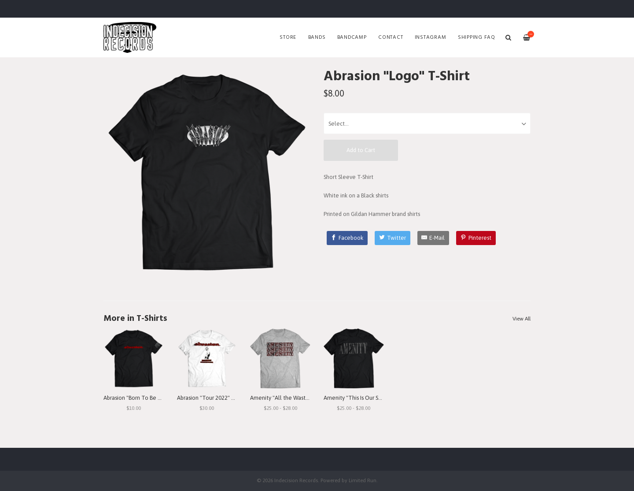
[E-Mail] (433, 238)
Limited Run (362, 480)
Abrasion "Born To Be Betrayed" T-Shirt (151, 397)
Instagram (430, 37)
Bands (317, 37)
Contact (390, 37)
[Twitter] (392, 238)
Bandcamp (352, 37)
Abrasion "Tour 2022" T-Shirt (212, 397)
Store (288, 37)
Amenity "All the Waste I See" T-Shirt (296, 397)
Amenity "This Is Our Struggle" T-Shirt (370, 397)
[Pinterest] (476, 238)
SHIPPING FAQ (476, 37)
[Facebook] (347, 238)
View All (521, 319)
